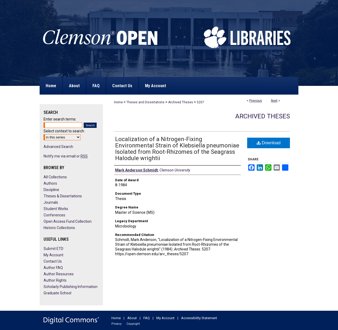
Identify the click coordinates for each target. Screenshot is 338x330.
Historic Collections (59, 228)
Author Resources (59, 274)
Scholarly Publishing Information (70, 287)
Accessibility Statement (199, 318)
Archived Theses (180, 102)
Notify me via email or (66, 156)
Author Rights (55, 280)
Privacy (116, 324)
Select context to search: (64, 131)
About (132, 318)
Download (269, 143)
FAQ (146, 318)
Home (118, 102)
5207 (200, 102)
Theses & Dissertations (63, 196)
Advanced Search (58, 147)
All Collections (55, 177)
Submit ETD (53, 249)
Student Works (56, 209)
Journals (51, 202)
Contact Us (53, 261)
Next (274, 101)
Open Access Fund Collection (68, 221)
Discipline (51, 190)
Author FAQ (53, 268)
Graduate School (57, 293)
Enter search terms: (60, 119)
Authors (50, 183)
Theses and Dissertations (145, 102)
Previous (255, 101)
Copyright (133, 324)
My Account (53, 255)
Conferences (54, 215)
